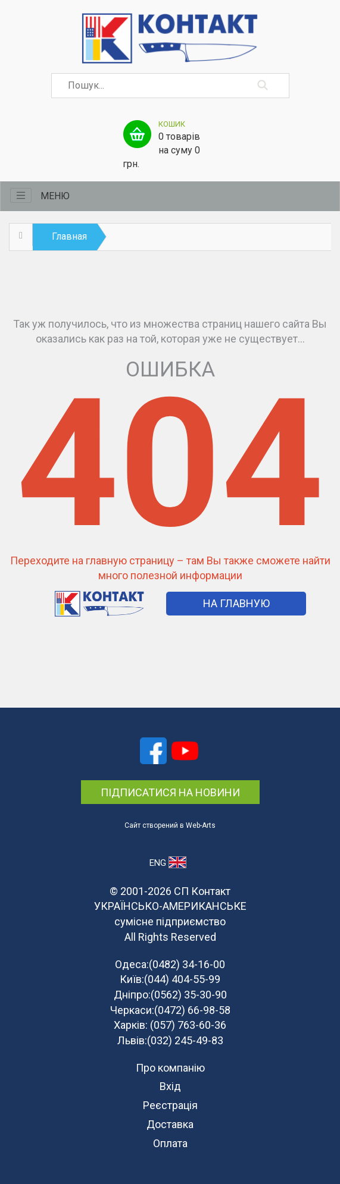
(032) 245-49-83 (185, 1040)
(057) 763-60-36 (188, 1025)
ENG (167, 862)
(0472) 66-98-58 (192, 1010)
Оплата (170, 1143)
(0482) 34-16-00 (187, 964)
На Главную (236, 603)
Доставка (170, 1124)
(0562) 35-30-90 (189, 994)
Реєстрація (170, 1105)
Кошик (171, 124)
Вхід (170, 1086)
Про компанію (170, 1067)
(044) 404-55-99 (182, 979)
